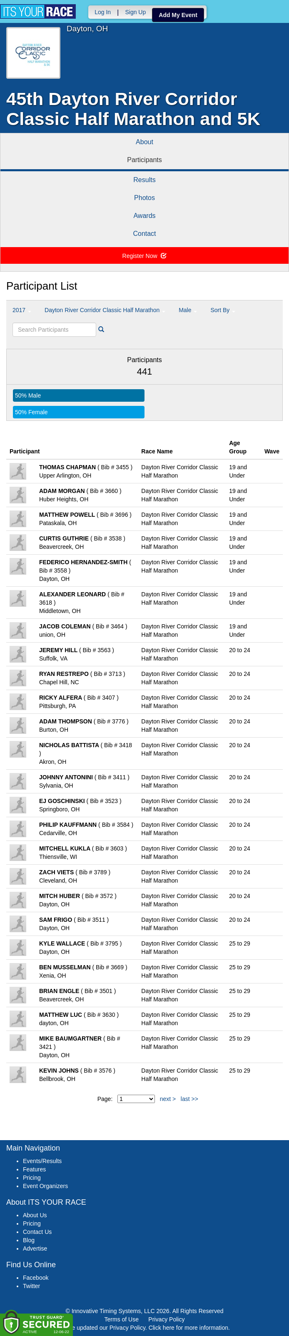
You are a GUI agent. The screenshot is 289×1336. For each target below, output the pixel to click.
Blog (29, 1240)
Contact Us (37, 1231)
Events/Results (42, 1161)
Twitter (31, 1286)
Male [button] (188, 310)
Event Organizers (45, 1186)
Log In (103, 12)
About (144, 141)
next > (168, 1099)
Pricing (32, 1177)
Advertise (35, 1248)
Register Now (144, 256)
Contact (144, 233)
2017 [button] (21, 310)
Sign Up (135, 12)
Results (144, 179)
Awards (144, 215)
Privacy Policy (166, 1319)
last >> (189, 1099)
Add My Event (178, 15)
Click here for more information (188, 1327)
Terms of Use (122, 1319)
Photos (144, 197)
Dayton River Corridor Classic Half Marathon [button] (105, 310)
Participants (144, 159)
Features (34, 1169)
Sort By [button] (222, 310)
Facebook (35, 1277)
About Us (35, 1215)
